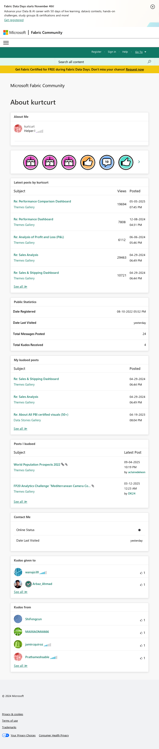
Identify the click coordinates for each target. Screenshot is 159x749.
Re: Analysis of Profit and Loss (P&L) (39, 237)
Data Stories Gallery (27, 420)
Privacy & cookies (12, 714)
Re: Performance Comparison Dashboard (42, 201)
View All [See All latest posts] (20, 286)
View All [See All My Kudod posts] (20, 428)
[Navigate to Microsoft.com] (14, 32)
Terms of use (10, 720)
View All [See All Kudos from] (21, 665)
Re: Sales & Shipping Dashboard (36, 272)
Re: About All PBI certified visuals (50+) (41, 414)
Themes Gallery (24, 207)
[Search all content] (105, 62)
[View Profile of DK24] (131, 493)
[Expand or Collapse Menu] (6, 42)
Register (96, 51)
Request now (135, 69)
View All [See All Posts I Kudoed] (20, 501)
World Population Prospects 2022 (37, 464)
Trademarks (9, 727)
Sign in (112, 51)
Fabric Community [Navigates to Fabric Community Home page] (46, 32)
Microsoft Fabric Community (37, 85)
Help (125, 51)
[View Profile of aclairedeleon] (136, 472)
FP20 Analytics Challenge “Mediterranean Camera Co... (53, 486)
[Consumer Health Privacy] (54, 735)
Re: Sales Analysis (26, 255)
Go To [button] (139, 52)
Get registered (14, 20)
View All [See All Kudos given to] (21, 591)
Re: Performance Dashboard (33, 219)
